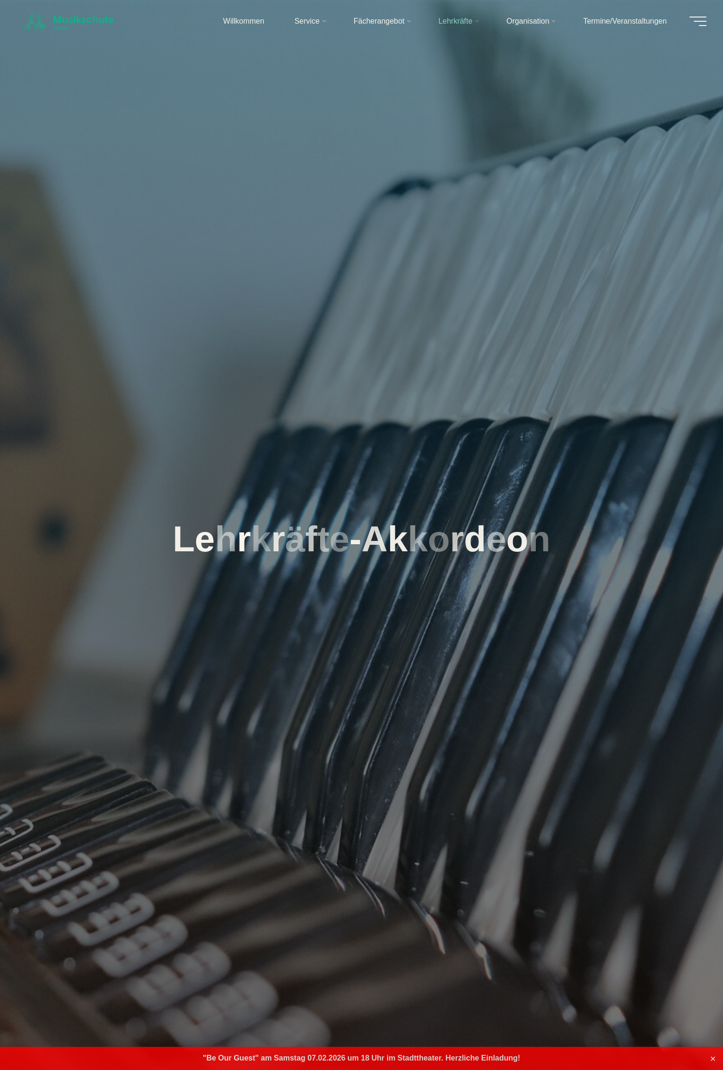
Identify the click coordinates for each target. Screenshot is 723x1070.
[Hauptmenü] (695, 21)
